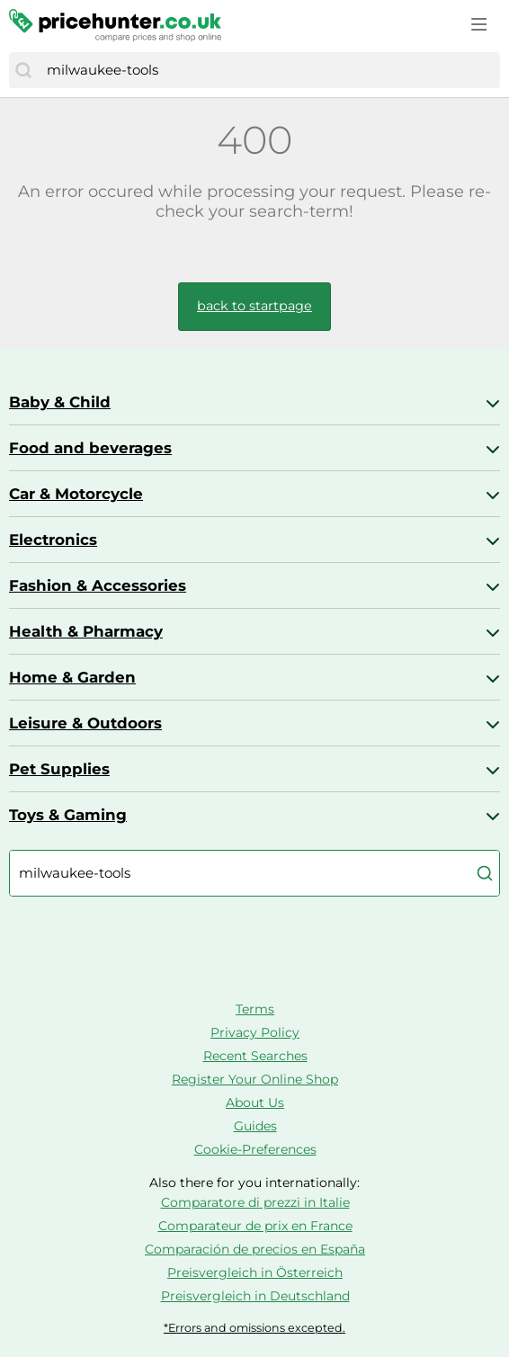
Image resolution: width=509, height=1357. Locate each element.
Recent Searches (255, 1056)
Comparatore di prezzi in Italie (255, 1202)
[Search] (23, 70)
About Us (255, 1102)
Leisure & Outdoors (85, 723)
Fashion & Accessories (97, 585)
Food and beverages (90, 448)
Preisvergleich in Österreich (255, 1272)
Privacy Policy (254, 1032)
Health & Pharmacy (86, 631)
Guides (255, 1126)
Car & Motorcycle (76, 494)
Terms (255, 1009)
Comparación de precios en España (255, 1249)
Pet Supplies (59, 769)
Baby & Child (60, 402)
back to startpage (254, 306)
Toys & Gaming (68, 815)
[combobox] (269, 70)
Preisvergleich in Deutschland (255, 1296)
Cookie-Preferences (255, 1149)
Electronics (53, 540)
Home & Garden (72, 677)
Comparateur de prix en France (255, 1226)
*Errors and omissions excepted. (254, 1328)
